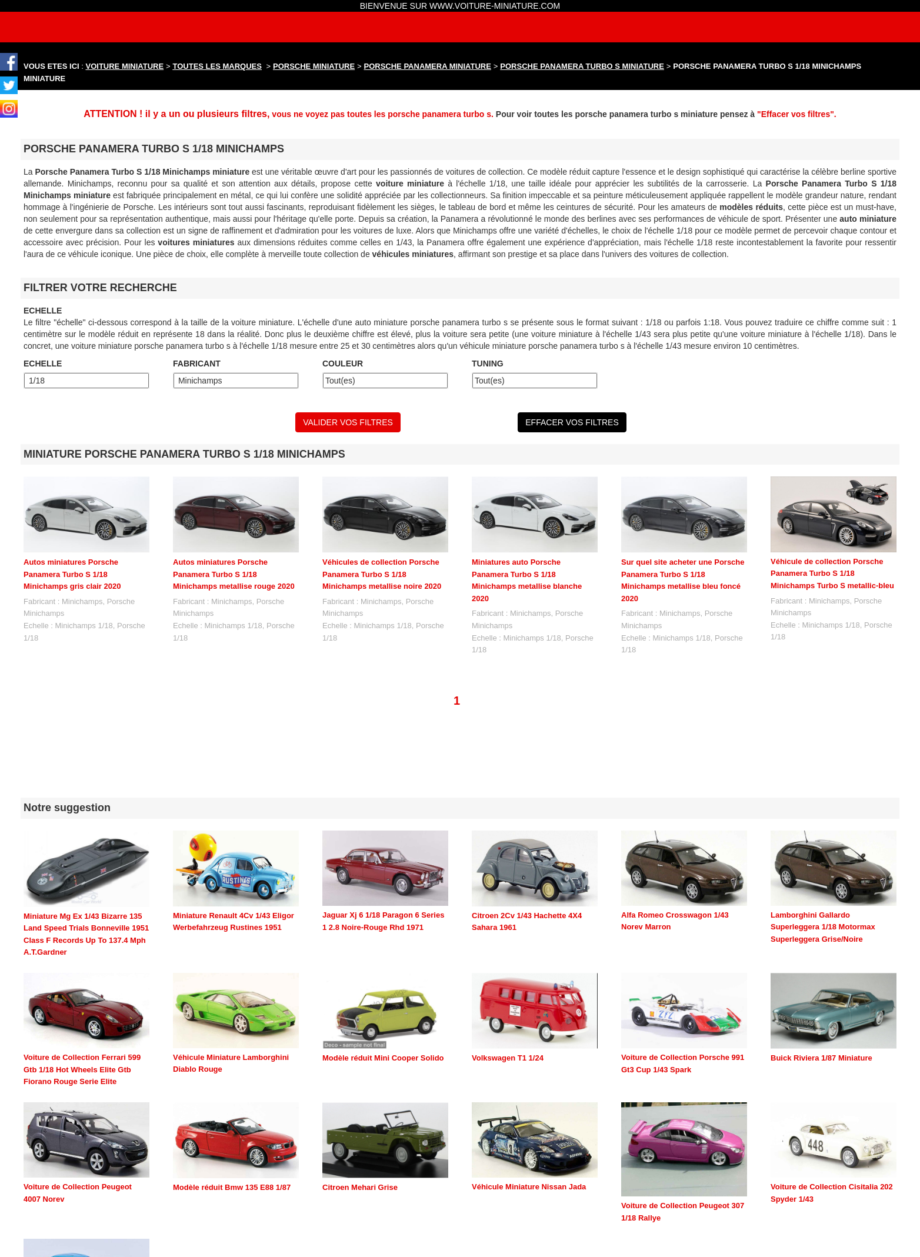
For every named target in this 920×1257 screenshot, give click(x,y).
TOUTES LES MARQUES (217, 66)
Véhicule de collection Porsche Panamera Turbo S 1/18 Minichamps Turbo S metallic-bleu (832, 573)
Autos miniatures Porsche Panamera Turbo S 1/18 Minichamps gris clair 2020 (72, 574)
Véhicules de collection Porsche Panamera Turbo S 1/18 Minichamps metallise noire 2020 (381, 574)
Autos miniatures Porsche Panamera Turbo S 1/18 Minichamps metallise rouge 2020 (234, 574)
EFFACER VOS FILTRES (571, 422)
